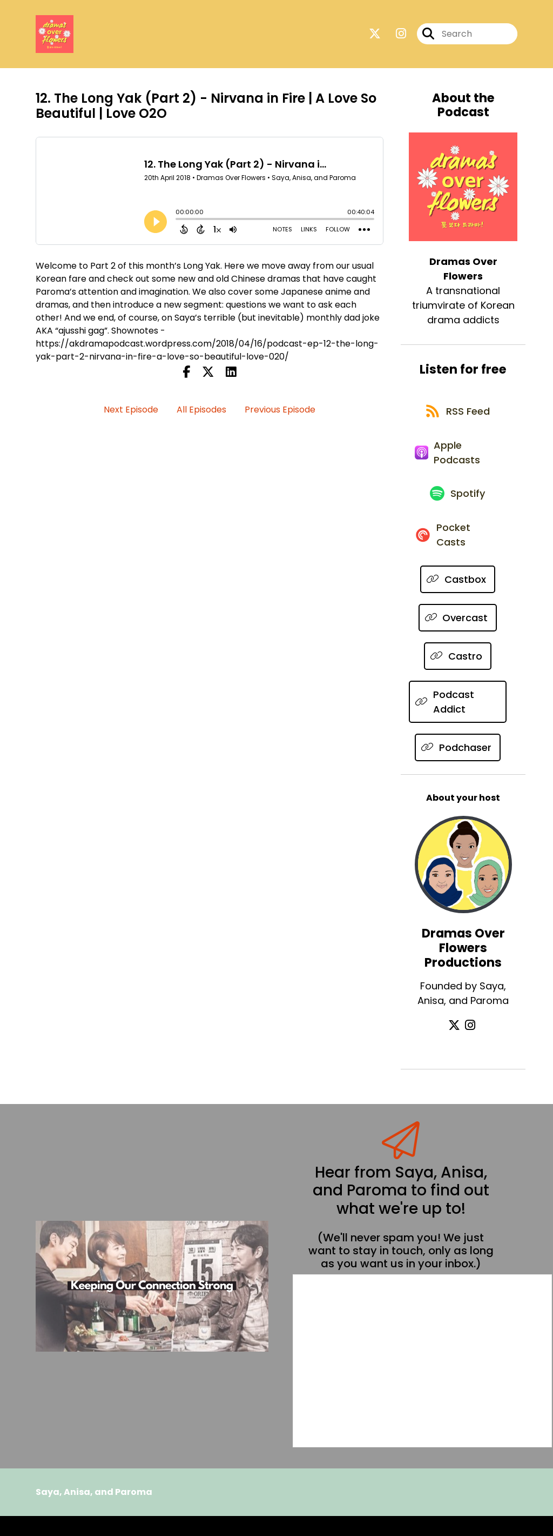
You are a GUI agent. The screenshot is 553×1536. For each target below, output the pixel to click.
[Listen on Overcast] (458, 637)
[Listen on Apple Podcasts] (457, 462)
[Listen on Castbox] (457, 599)
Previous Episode (280, 411)
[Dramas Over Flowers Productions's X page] (457, 1045)
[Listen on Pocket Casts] (457, 554)
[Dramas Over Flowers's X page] (375, 35)
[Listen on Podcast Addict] (457, 722)
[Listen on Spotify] (458, 508)
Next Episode (131, 411)
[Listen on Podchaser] (458, 767)
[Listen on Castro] (457, 676)
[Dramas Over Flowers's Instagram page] (394, 35)
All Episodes (201, 411)
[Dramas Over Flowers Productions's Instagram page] (470, 1045)
